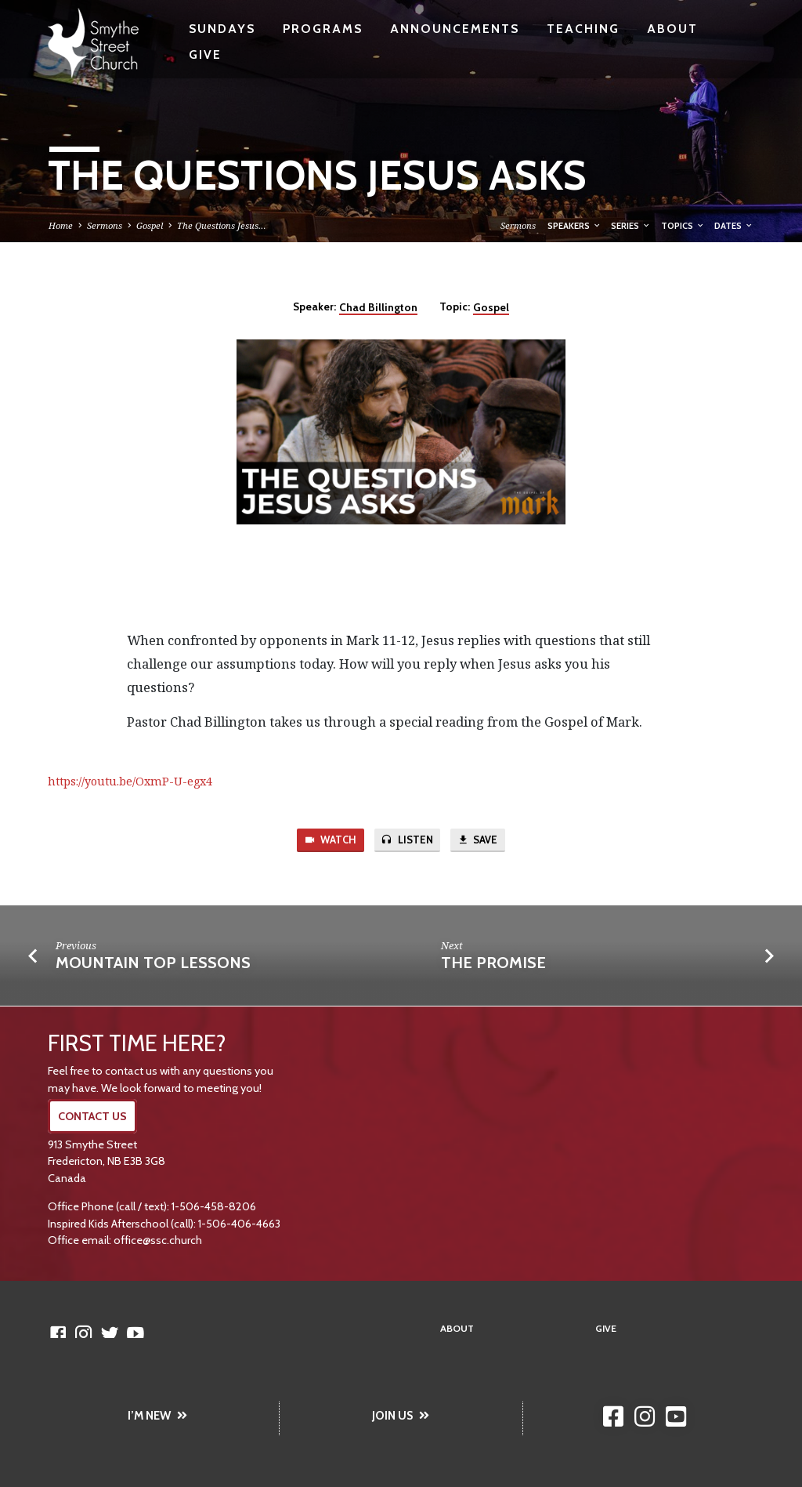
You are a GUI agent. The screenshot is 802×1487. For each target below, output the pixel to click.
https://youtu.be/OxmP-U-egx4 (130, 781)
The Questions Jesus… (221, 225)
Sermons (104, 225)
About (672, 28)
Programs (323, 28)
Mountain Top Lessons (153, 963)
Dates (733, 225)
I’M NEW (157, 1416)
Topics (683, 225)
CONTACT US (92, 1116)
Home (61, 225)
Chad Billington (378, 307)
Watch (329, 840)
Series (631, 225)
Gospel (149, 225)
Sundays (222, 28)
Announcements (454, 28)
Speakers (574, 225)
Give (205, 54)
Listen (407, 840)
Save (478, 840)
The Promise (493, 963)
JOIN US (400, 1416)
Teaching (583, 28)
